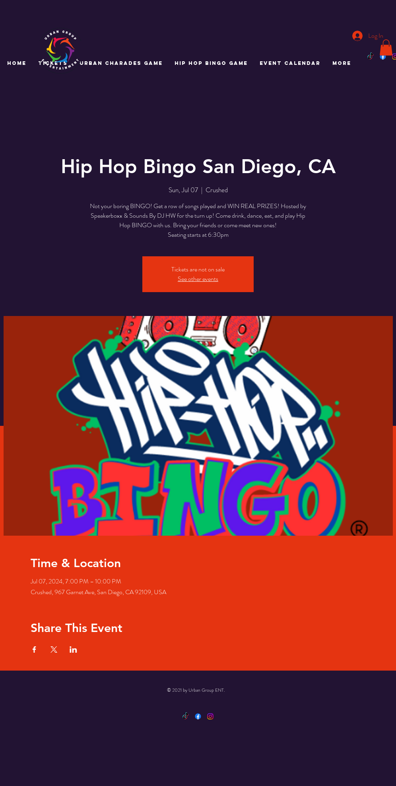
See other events (198, 278)
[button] (386, 47)
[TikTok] (371, 56)
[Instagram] (210, 716)
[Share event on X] (54, 649)
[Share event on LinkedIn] (73, 649)
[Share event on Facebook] (34, 649)
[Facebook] (383, 56)
